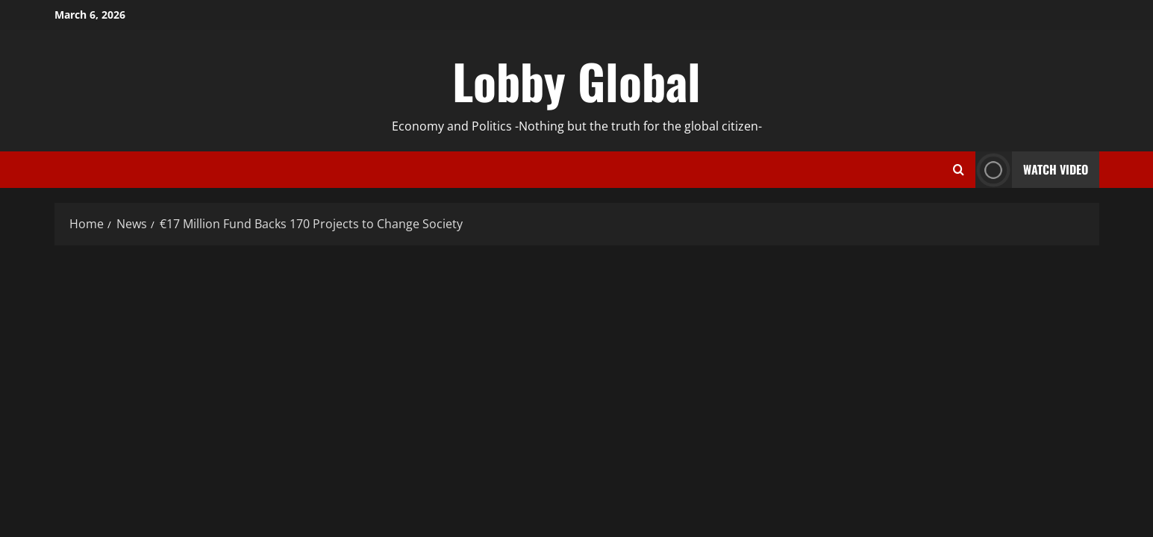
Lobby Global (576, 80)
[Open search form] (958, 170)
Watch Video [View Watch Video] (1031, 169)
